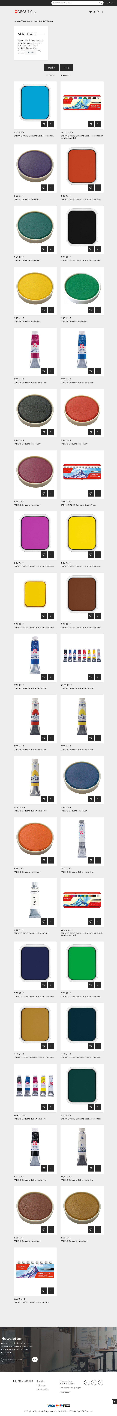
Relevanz (65, 75)
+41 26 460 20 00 (25, 1381)
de (113, 3)
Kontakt (40, 1381)
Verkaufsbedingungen (70, 1388)
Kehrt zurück (42, 1389)
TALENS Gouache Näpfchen (27, 199)
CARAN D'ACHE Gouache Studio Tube (78, 505)
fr (108, 3)
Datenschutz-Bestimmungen (67, 1382)
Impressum (65, 1392)
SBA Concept (86, 1411)
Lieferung (41, 1385)
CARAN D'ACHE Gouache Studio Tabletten (34, 136)
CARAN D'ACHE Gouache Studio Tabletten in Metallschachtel (82, 137)
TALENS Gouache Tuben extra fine (30, 383)
